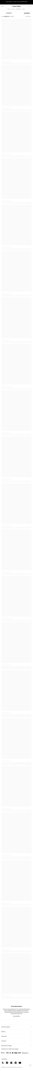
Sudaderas (18, 9)
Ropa (13, 9)
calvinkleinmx (9, 9)
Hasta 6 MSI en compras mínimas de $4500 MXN (16, 1)
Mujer (23, 9)
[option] (16, 2)
